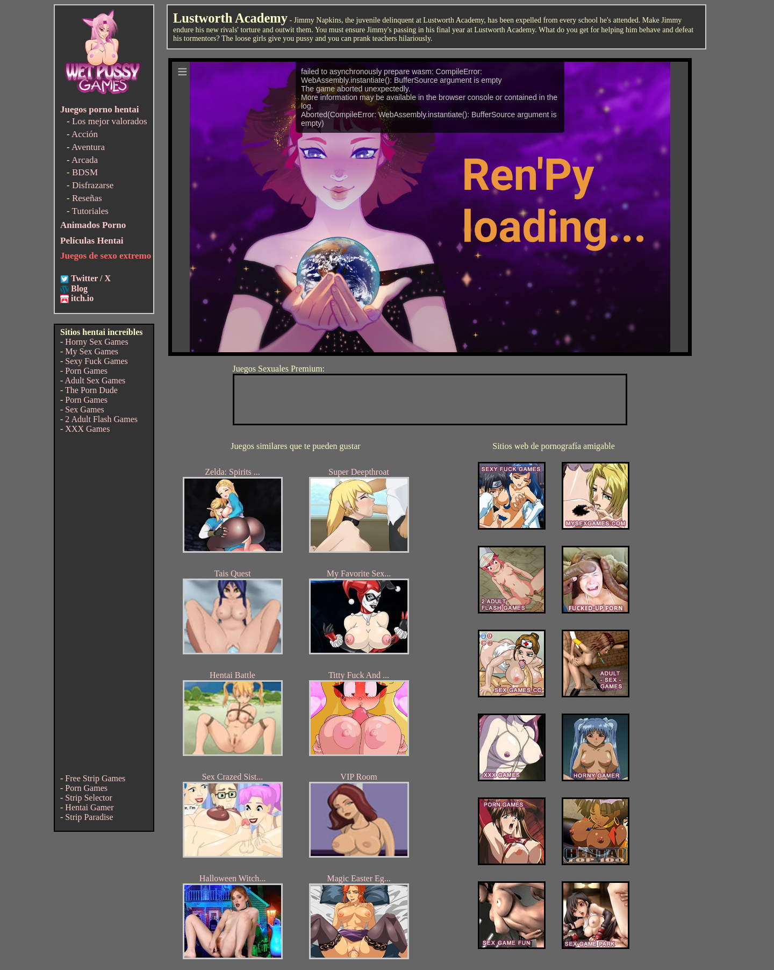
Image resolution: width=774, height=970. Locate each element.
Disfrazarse (92, 185)
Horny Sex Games (96, 341)
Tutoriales (90, 211)
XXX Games (87, 428)
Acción (84, 134)
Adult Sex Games (94, 380)
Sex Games (84, 409)
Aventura (88, 147)
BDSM (85, 172)
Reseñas (87, 198)
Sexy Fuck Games (96, 361)
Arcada (84, 160)
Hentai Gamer (89, 807)
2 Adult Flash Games (101, 419)
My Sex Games (91, 351)
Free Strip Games (95, 778)
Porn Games (86, 370)
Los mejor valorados (109, 121)
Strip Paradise (89, 817)
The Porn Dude (91, 390)
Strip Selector (88, 797)
